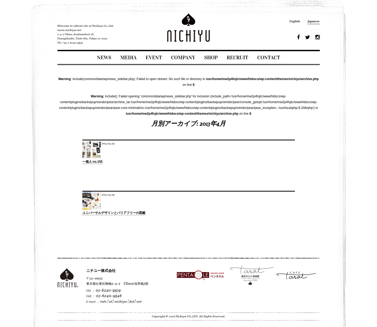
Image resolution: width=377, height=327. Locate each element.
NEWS (104, 57)
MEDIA (128, 57)
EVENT (154, 57)
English (295, 21)
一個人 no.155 (92, 162)
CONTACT (268, 57)
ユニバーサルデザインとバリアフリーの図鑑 (113, 213)
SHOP (211, 57)
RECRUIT (237, 57)
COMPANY (183, 57)
